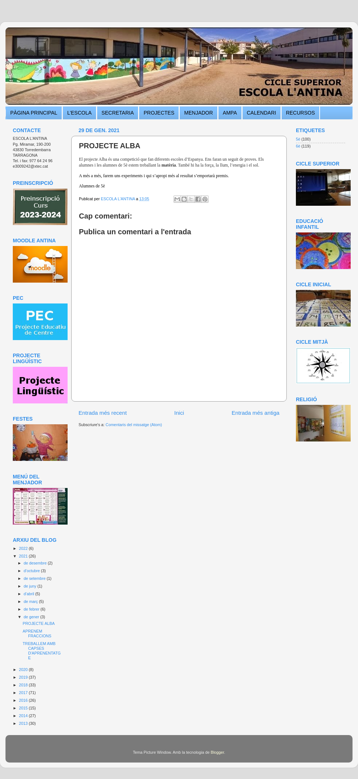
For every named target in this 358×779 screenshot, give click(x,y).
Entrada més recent (103, 413)
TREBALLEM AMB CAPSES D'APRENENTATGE (42, 650)
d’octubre (32, 571)
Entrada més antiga (255, 413)
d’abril (29, 594)
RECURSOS (300, 113)
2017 (24, 692)
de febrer (32, 609)
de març (31, 601)
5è (298, 139)
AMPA (230, 113)
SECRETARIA (118, 113)
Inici (179, 413)
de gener (32, 617)
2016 (24, 700)
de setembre (35, 578)
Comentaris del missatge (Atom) (134, 424)
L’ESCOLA (79, 113)
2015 (24, 708)
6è (298, 146)
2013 (24, 723)
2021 (24, 556)
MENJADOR (198, 113)
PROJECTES (159, 113)
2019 (24, 677)
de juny (31, 586)
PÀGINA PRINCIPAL (33, 113)
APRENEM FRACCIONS (37, 633)
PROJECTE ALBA (39, 623)
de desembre (36, 563)
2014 (24, 715)
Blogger (217, 752)
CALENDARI (261, 113)
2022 (24, 548)
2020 (24, 669)
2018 (24, 685)
